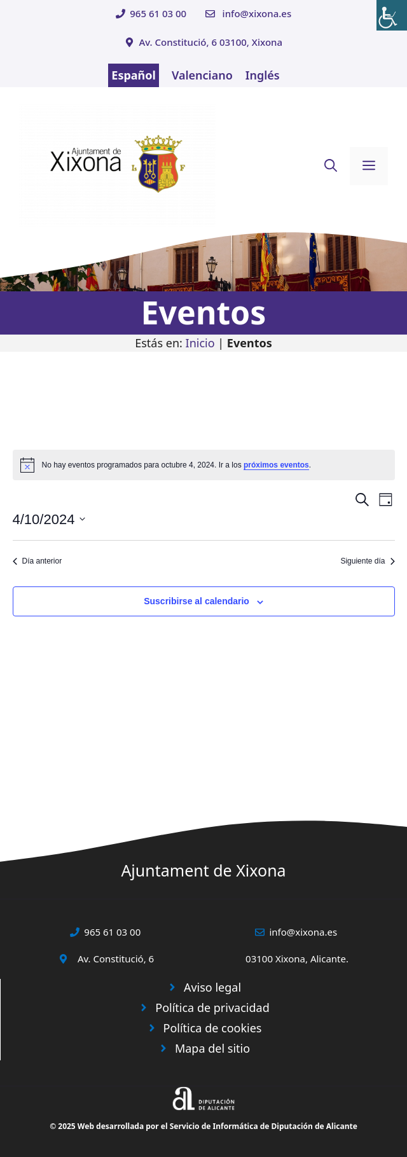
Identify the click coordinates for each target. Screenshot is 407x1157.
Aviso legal (212, 987)
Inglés (262, 75)
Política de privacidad (212, 1007)
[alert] (204, 465)
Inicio (200, 342)
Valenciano (202, 75)
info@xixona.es (257, 13)
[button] (331, 166)
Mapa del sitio (212, 1048)
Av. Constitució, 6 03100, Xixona (210, 42)
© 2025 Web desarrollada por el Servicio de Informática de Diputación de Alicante (203, 1126)
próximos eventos (276, 465)
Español (133, 75)
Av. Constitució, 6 (116, 958)
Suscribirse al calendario (196, 601)
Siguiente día (367, 561)
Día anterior (37, 561)
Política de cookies (212, 1028)
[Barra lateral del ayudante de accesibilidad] (391, 15)
